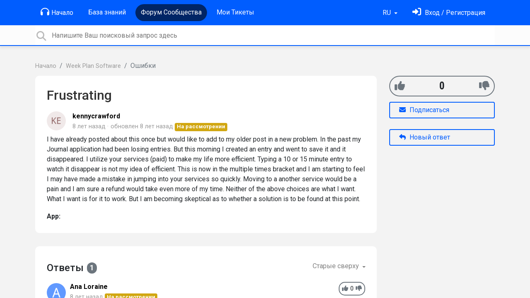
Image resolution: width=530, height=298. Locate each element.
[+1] (400, 86)
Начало (57, 12)
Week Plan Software (93, 66)
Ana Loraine (89, 287)
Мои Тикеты (235, 12)
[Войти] (449, 12)
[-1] (484, 86)
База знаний (107, 12)
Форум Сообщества (171, 12)
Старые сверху (337, 266)
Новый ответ (424, 137)
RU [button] (388, 13)
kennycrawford (96, 116)
